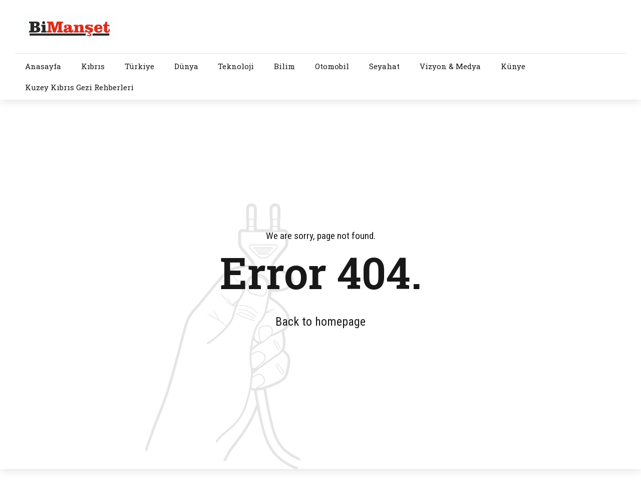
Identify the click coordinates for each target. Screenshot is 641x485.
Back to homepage (320, 322)
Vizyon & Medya (450, 66)
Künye (513, 66)
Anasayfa (43, 66)
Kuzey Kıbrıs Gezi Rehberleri (79, 87)
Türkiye (139, 66)
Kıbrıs (93, 66)
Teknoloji (236, 66)
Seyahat (384, 66)
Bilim (284, 66)
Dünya (186, 66)
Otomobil (332, 66)
